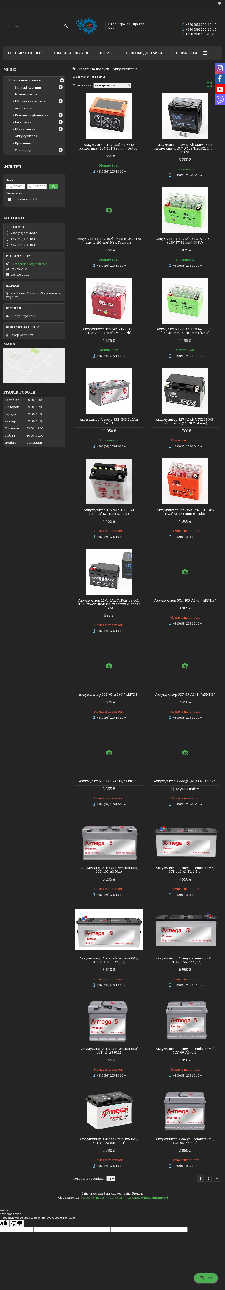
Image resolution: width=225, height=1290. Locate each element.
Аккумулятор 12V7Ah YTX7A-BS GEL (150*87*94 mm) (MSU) (185, 240)
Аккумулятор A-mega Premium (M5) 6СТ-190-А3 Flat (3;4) (108, 960)
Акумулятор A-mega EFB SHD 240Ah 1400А (109, 421)
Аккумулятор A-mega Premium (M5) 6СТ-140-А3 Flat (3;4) (185, 869)
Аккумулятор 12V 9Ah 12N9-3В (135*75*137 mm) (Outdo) (109, 511)
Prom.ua (137, 1193)
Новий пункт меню (25, 80)
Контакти (107, 53)
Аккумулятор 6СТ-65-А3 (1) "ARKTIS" (185, 694)
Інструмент (24, 122)
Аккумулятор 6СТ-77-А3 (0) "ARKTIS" (109, 781)
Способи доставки (144, 53)
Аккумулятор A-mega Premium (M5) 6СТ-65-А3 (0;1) (185, 1141)
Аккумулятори (26, 136)
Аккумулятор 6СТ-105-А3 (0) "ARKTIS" (185, 600)
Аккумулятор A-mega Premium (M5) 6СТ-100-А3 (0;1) (108, 869)
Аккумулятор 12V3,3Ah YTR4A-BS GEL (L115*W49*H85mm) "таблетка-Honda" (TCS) (109, 604)
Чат (206, 1278)
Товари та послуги (70, 53)
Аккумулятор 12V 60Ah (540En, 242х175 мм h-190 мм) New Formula (109, 240)
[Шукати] (66, 26)
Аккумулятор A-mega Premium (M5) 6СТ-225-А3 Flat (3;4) (185, 960)
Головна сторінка (25, 53)
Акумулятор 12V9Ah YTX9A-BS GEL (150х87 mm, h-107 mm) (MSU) (185, 331)
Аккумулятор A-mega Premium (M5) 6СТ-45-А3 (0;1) (108, 1050)
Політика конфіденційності (146, 1198)
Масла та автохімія (30, 101)
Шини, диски (25, 129)
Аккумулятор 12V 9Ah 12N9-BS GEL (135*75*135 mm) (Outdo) (185, 511)
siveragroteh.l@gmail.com (29, 264)
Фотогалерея (184, 53)
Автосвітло (23, 108)
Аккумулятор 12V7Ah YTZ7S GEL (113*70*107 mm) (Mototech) (109, 331)
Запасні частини (28, 87)
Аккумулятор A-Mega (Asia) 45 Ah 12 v (185, 781)
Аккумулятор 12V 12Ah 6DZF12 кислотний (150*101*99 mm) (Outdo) (108, 146)
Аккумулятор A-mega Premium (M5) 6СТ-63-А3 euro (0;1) (108, 1141)
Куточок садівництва (31, 115)
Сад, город (23, 150)
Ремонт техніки (27, 94)
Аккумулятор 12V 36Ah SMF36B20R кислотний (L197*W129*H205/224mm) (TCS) (185, 148)
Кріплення (23, 143)
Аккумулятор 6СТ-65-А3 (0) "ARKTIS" (109, 694)
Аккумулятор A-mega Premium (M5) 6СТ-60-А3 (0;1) (185, 1050)
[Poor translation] (16, 1223)
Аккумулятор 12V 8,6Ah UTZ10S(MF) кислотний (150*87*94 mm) (185, 421)
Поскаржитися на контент (102, 1198)
